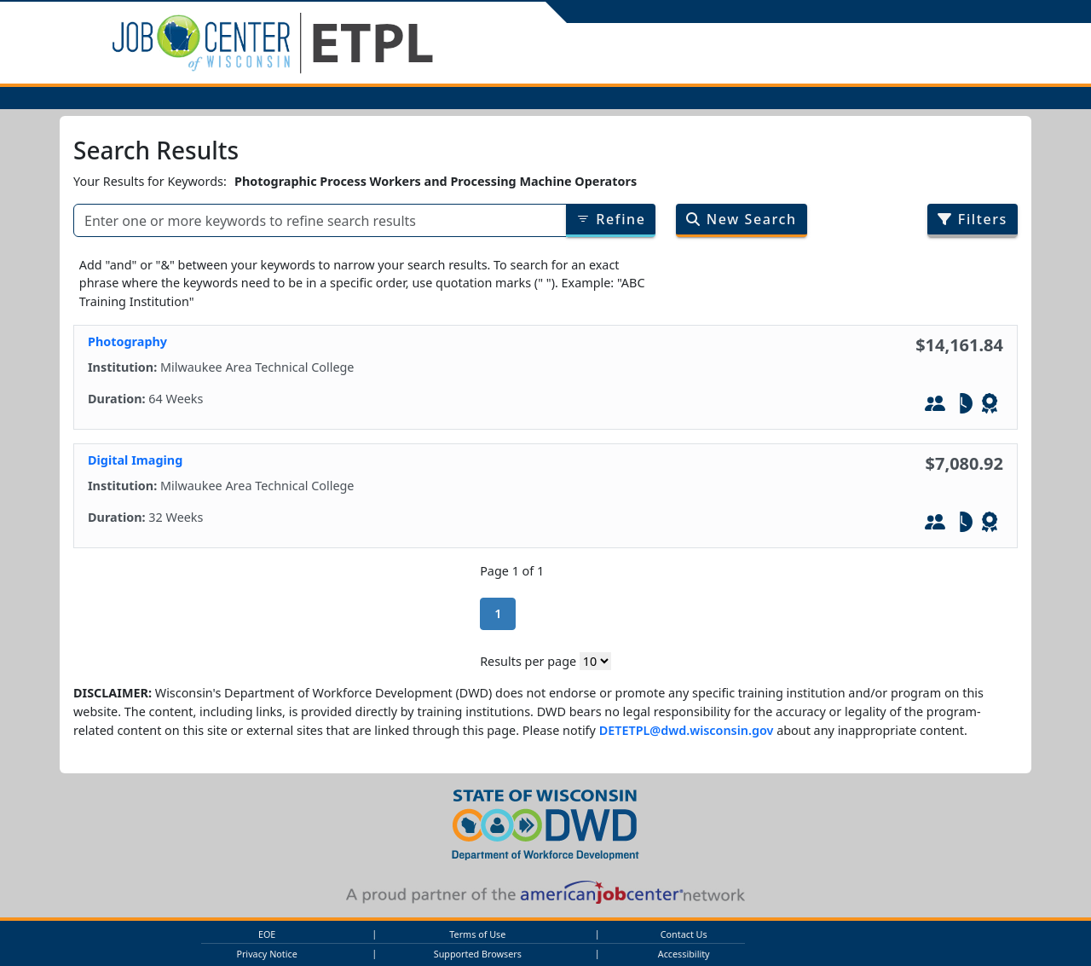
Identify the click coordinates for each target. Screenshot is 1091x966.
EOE (266, 934)
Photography (127, 341)
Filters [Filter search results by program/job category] (972, 219)
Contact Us (684, 934)
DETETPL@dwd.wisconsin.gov (686, 730)
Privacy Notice (266, 953)
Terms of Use (477, 934)
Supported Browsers (478, 953)
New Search (741, 219)
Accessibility (684, 953)
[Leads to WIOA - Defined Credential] (989, 406)
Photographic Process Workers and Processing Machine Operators (435, 181)
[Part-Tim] (962, 406)
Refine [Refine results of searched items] (611, 219)
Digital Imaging (135, 460)
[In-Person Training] (935, 406)
